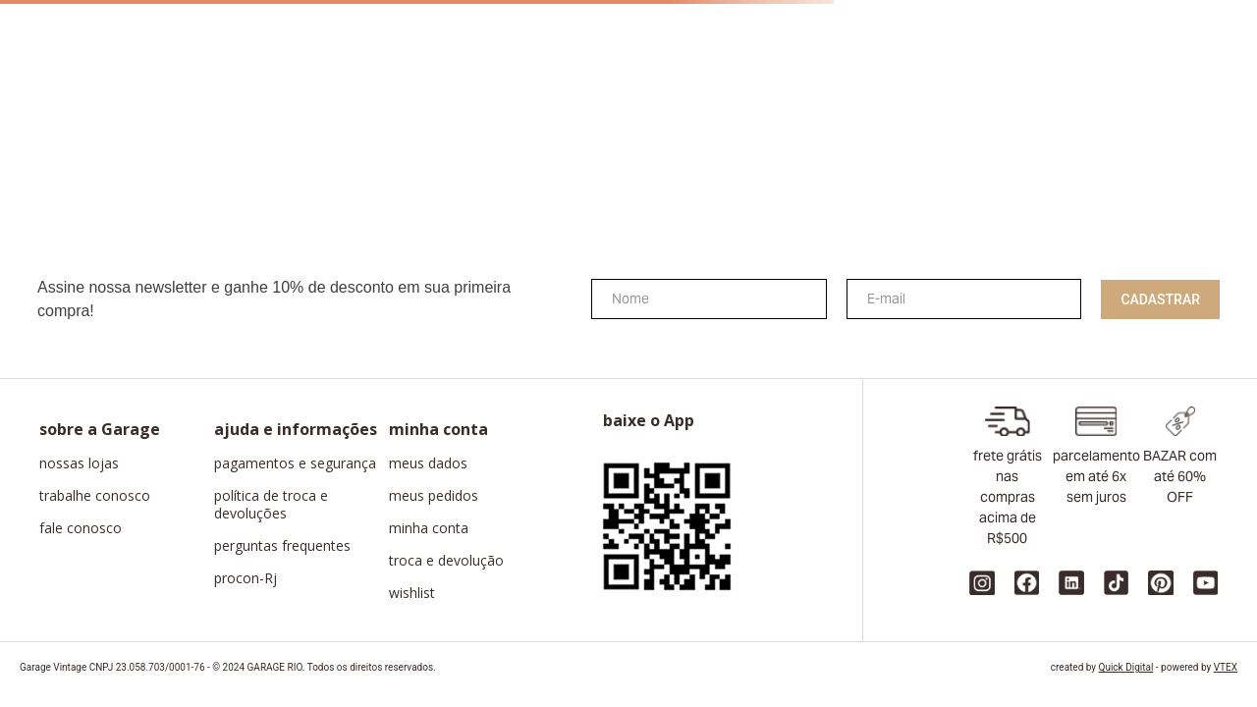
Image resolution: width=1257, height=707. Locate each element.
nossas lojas (79, 463)
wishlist (412, 593)
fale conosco (80, 528)
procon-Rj (245, 578)
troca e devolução (446, 561)
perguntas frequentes (282, 546)
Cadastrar (1160, 299)
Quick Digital (1126, 667)
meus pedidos (433, 496)
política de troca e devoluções (271, 504)
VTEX (1225, 667)
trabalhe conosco (94, 496)
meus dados (428, 463)
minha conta (428, 528)
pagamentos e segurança (295, 463)
